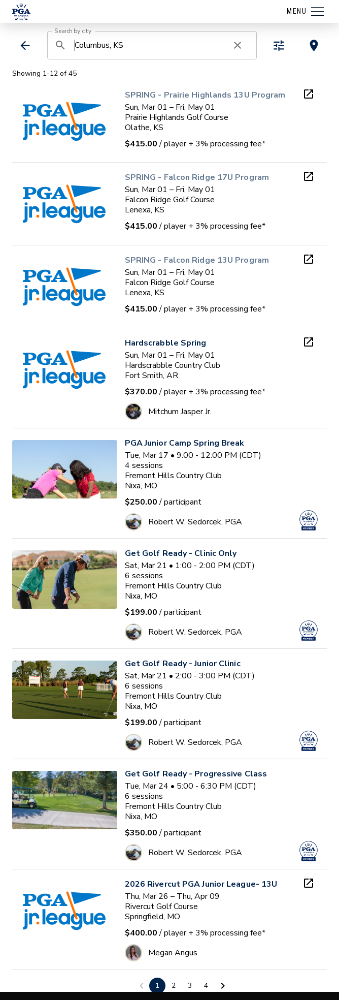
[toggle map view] (313, 45)
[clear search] (237, 45)
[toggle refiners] (278, 45)
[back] (25, 45)
